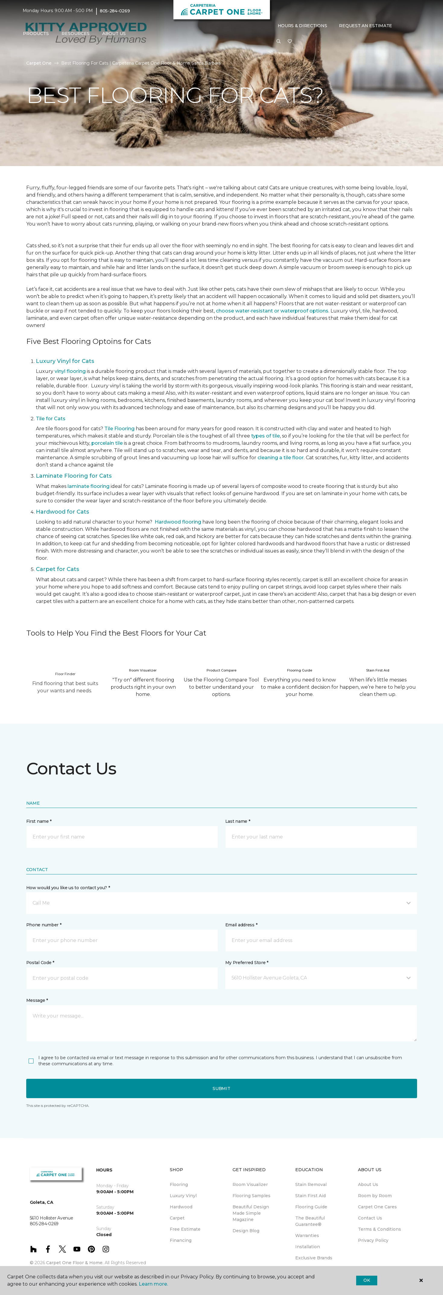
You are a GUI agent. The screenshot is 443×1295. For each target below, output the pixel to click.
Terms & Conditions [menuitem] (379, 1229)
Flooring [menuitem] (179, 1184)
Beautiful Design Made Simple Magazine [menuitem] (251, 1213)
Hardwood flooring (178, 522)
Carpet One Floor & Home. (74, 1262)
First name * (39, 821)
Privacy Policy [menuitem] (373, 1240)
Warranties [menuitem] (307, 1235)
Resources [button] (76, 33)
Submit (221, 1088)
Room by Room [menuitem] (375, 1195)
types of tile (265, 436)
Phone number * (44, 925)
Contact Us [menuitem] (370, 1218)
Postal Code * (40, 962)
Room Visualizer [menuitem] (250, 1184)
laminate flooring (88, 486)
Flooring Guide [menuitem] (311, 1207)
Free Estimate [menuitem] (185, 1229)
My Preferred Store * (246, 962)
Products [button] (36, 33)
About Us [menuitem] (368, 1184)
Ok (366, 1280)
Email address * (241, 925)
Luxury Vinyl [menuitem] (183, 1195)
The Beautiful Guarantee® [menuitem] (310, 1221)
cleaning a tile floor (281, 457)
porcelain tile (107, 443)
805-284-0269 (115, 11)
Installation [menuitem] (307, 1246)
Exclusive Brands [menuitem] (313, 1258)
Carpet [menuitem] (177, 1218)
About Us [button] (114, 33)
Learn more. (153, 1284)
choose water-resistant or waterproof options (272, 311)
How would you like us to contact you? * (68, 888)
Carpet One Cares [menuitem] (377, 1207)
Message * (37, 1000)
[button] (278, 41)
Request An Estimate (365, 25)
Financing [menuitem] (180, 1240)
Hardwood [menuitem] (181, 1207)
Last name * (237, 821)
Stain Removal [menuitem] (311, 1184)
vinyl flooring (70, 371)
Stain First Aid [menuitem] (310, 1195)
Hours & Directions (302, 25)
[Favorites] (290, 41)
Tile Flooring (119, 428)
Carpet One (39, 63)
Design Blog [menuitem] (246, 1230)
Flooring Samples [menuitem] (252, 1195)
